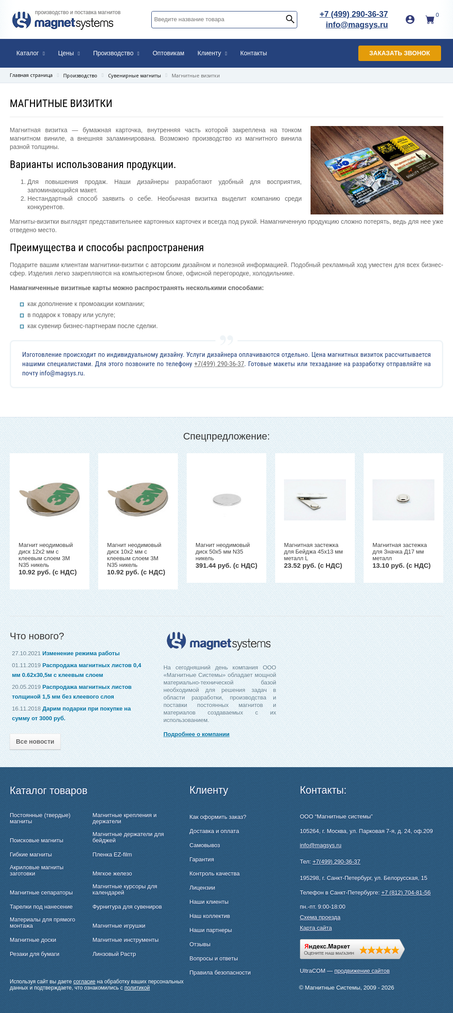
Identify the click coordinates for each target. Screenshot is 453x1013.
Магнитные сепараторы (41, 893)
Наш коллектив (209, 916)
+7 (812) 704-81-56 (406, 892)
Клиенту (212, 53)
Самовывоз (204, 845)
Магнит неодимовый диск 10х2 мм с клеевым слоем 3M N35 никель (134, 555)
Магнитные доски (33, 940)
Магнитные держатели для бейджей (128, 837)
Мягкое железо (112, 874)
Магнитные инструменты (125, 940)
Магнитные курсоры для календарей (124, 889)
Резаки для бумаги (34, 954)
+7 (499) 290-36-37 (353, 14)
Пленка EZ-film (112, 855)
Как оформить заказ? (217, 817)
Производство (116, 53)
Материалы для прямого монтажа (42, 923)
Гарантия (201, 859)
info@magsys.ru (357, 24)
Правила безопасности (220, 972)
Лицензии (202, 887)
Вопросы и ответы (213, 958)
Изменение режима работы (81, 653)
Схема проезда (320, 917)
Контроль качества (214, 873)
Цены (69, 53)
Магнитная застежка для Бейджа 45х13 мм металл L (313, 552)
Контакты (253, 53)
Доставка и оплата (214, 831)
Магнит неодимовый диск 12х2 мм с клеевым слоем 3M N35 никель (46, 555)
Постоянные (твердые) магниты (40, 818)
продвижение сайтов (362, 970)
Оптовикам (168, 53)
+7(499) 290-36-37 (219, 364)
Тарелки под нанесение (41, 907)
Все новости (35, 741)
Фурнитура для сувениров (127, 907)
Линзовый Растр (114, 954)
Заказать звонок (399, 53)
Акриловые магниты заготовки (37, 870)
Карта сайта (316, 928)
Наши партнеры (210, 930)
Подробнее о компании (196, 734)
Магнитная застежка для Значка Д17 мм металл (399, 552)
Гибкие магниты (31, 855)
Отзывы (200, 944)
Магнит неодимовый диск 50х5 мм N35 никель (223, 552)
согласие (84, 982)
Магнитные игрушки (119, 926)
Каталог (30, 53)
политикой (137, 988)
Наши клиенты (208, 901)
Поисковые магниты (36, 840)
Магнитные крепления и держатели (124, 818)
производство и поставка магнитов (78, 12)
